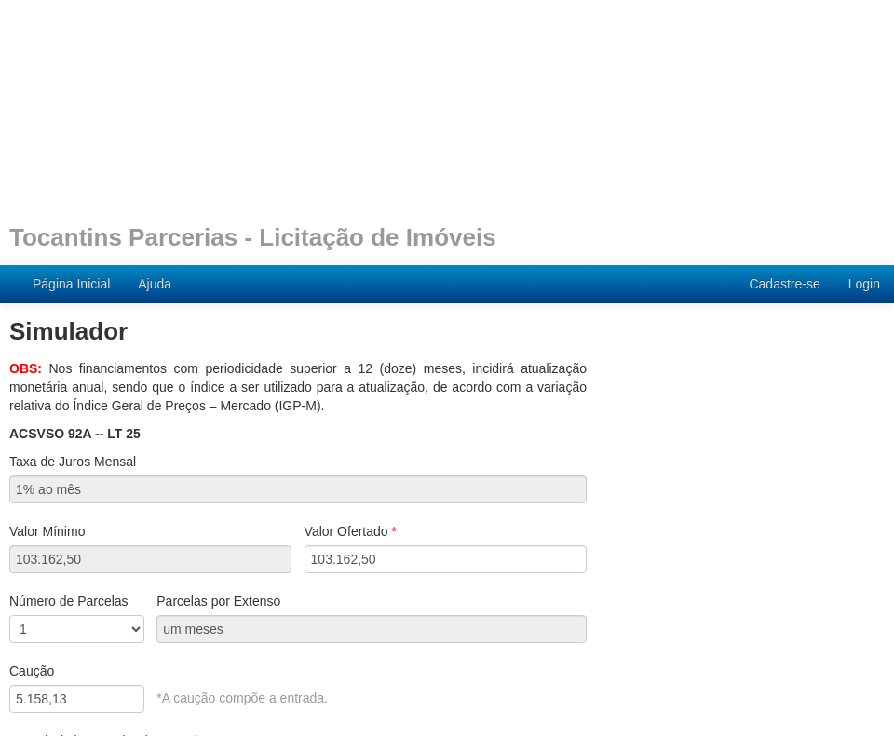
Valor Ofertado (351, 531)
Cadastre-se (784, 283)
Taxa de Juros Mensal (72, 461)
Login (864, 283)
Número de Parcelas (69, 601)
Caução (31, 670)
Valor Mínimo (47, 531)
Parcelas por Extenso (218, 601)
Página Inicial (71, 283)
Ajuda (154, 283)
